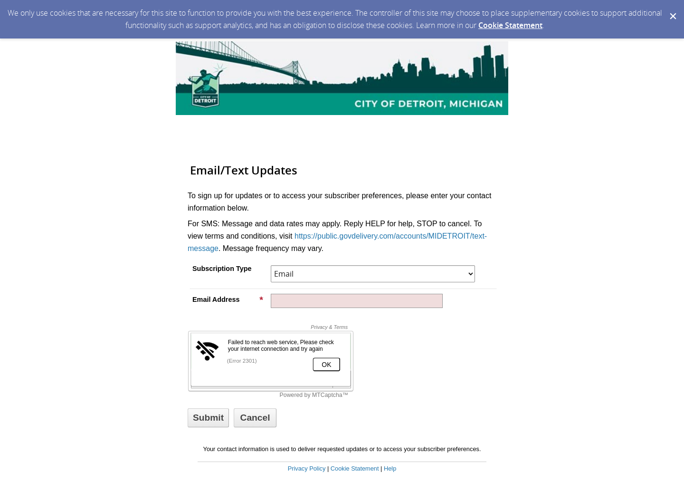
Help (390, 468)
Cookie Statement (510, 25)
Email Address (228, 299)
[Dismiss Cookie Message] (672, 9)
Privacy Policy (307, 468)
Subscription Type (221, 268)
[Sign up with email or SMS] (208, 417)
